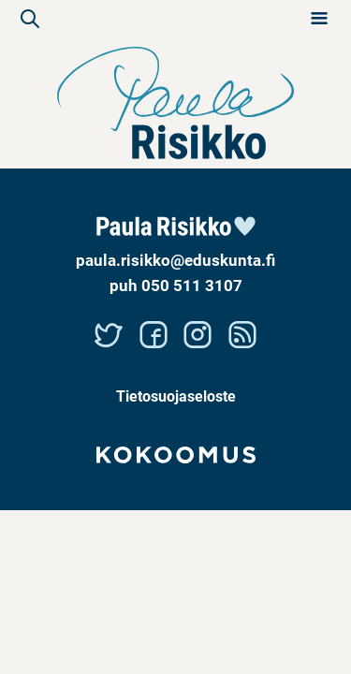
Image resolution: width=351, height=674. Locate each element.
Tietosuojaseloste (176, 395)
